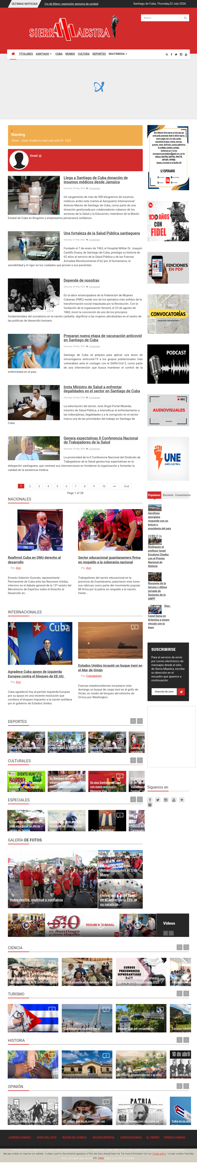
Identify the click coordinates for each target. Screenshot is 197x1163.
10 (103, 486)
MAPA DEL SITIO (46, 1137)
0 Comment (93, 188)
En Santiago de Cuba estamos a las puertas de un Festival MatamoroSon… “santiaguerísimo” (57, 779)
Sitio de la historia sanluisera (73, 1073)
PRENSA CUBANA (174, 1137)
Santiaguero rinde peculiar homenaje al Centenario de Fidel (56, 822)
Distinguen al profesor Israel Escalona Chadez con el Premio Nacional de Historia (158, 556)
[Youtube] (186, 54)
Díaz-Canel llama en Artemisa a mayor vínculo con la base (159, 616)
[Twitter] (176, 54)
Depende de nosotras (81, 280)
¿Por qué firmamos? (90, 826)
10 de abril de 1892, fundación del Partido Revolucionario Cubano (167, 1069)
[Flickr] (149, 804)
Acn (18, 568)
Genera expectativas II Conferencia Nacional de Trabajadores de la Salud (101, 440)
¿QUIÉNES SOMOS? (19, 1137)
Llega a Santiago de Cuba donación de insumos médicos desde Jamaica (96, 180)
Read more (17, 904)
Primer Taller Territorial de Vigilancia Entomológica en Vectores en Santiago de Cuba (167, 977)
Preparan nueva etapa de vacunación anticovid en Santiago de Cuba (103, 338)
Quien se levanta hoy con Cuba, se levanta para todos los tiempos (121, 1116)
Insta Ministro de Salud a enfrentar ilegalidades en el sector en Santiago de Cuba (102, 389)
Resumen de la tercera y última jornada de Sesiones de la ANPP (157, 591)
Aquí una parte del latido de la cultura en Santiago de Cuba (22, 783)
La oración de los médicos (25, 1027)
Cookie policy (159, 1153)
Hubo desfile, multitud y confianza (36, 900)
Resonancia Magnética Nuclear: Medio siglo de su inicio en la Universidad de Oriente (29, 977)
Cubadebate (94, 676)
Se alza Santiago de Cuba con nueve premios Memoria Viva (92, 783)
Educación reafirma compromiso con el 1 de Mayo (118, 870)
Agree (101, 1158)
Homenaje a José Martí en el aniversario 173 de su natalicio (118, 899)
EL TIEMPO (152, 1137)
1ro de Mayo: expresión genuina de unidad (71, 4)
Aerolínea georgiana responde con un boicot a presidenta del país (159, 521)
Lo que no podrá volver (23, 1073)
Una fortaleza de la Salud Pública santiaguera (102, 233)
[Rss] (167, 54)
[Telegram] (181, 799)
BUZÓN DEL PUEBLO (74, 1137)
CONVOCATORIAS (131, 1137)
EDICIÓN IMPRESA (103, 1137)
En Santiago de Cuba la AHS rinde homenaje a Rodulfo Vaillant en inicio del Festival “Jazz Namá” (127, 779)
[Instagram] (181, 54)
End (126, 486)
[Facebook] (171, 54)
